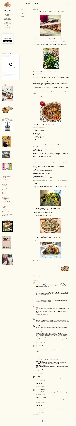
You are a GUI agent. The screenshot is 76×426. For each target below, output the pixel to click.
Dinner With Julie (5, 203)
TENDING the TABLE (6, 195)
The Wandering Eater (6, 201)
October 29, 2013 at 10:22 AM (40, 315)
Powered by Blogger (45, 421)
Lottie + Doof (4, 181)
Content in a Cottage (6, 189)
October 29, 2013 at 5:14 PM (40, 328)
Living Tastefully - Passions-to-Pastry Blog (7, 215)
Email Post (37, 275)
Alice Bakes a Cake (5, 187)
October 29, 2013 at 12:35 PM (40, 322)
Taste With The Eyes (6, 176)
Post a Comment (36, 414)
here (46, 78)
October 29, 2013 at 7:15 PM (40, 373)
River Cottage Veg (51, 87)
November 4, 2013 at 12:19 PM (40, 394)
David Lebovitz (36, 77)
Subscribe (7, 41)
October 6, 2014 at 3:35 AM (40, 412)
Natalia (37, 282)
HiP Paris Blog (4, 184)
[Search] (68, 3)
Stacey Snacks (32, 3)
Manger (3, 192)
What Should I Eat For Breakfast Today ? (6, 198)
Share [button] (22, 9)
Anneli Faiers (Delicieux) (40, 397)
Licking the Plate (5, 209)
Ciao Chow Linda (39, 318)
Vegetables (23, 16)
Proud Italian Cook (39, 325)
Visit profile (7, 27)
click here (41, 78)
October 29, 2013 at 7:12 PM (40, 355)
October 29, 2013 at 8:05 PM (40, 380)
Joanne (37, 376)
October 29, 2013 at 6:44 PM (40, 342)
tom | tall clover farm (40, 389)
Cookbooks (23, 13)
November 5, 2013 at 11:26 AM (40, 402)
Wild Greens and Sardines (7, 211)
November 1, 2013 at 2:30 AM (40, 386)
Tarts (22, 14)
